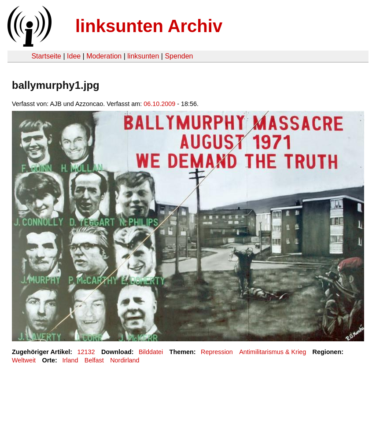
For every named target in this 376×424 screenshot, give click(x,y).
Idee (74, 56)
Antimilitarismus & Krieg (272, 351)
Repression (217, 351)
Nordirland (124, 360)
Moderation (104, 56)
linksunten (143, 56)
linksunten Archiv (148, 26)
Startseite (46, 56)
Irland (70, 360)
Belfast (94, 360)
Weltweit (24, 360)
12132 (86, 351)
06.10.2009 (159, 103)
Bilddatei (151, 351)
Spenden (179, 56)
